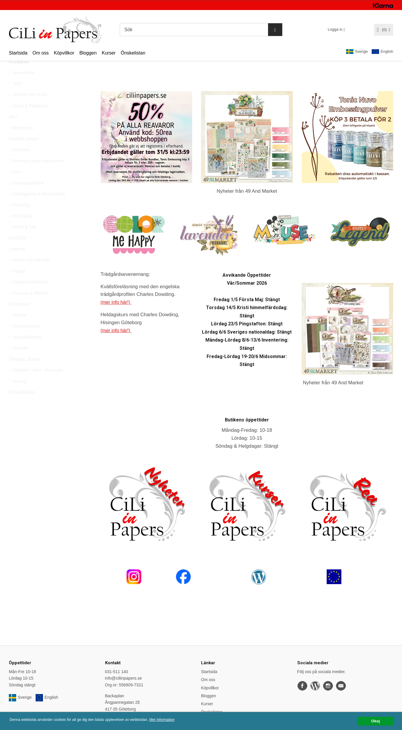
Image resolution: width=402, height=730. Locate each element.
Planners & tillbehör (28, 306)
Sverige (357, 51)
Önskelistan (133, 52)
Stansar (17, 328)
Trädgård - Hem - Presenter (36, 383)
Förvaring (19, 218)
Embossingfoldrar (26, 196)
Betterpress (21, 141)
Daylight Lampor (24, 152)
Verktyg (17, 394)
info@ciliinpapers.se (123, 678)
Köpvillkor (64, 52)
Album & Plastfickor (28, 119)
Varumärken (21, 86)
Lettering (17, 262)
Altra (13, 130)
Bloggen (88, 52)
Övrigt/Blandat (22, 405)
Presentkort (19, 317)
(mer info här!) (117, 302)
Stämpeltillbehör (25, 350)
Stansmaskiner (24, 339)
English (382, 51)
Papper (17, 284)
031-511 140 (116, 671)
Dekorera (19, 163)
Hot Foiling (20, 229)
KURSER (17, 251)
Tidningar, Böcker (25, 372)
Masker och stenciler (29, 273)
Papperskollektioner (29, 295)
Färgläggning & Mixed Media (37, 207)
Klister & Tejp (22, 240)
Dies (15, 185)
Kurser (109, 52)
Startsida (18, 52)
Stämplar (19, 361)
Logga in (335, 29)
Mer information (178, 720)
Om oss (40, 52)
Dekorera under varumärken (36, 174)
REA (15, 97)
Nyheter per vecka (28, 108)
